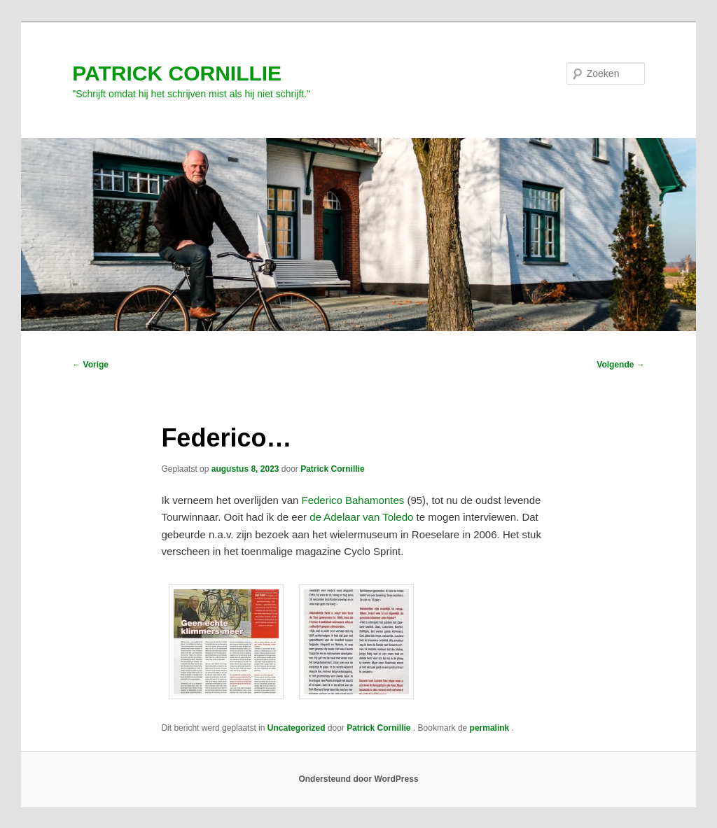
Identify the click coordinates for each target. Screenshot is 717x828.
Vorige (90, 365)
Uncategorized (296, 728)
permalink (491, 728)
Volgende (620, 365)
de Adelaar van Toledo (361, 517)
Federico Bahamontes (352, 500)
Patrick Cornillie (332, 469)
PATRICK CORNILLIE (176, 73)
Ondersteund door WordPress (358, 779)
